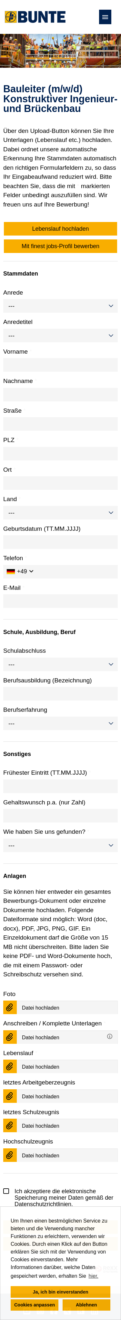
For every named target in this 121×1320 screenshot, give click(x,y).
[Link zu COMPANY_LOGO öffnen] (35, 17)
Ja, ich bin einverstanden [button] (60, 1292)
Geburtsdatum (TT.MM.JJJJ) (42, 528)
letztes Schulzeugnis (31, 1112)
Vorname (17, 351)
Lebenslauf (20, 1053)
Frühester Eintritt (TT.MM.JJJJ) (47, 772)
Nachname (20, 381)
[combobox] (60, 306)
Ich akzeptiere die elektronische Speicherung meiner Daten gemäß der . (58, 1197)
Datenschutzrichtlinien (43, 1204)
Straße (14, 410)
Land (12, 499)
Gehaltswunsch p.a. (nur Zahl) (44, 802)
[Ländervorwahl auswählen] (20, 572)
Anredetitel (18, 321)
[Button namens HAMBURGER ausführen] (105, 17)
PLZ (11, 440)
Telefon (15, 558)
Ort (9, 469)
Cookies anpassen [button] (34, 1304)
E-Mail (14, 587)
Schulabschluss (24, 650)
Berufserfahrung (25, 709)
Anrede (13, 292)
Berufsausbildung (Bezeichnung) (47, 680)
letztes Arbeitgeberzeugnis (39, 1082)
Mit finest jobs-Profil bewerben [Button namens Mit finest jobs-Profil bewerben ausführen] (60, 246)
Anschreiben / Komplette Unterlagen (54, 1023)
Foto (9, 994)
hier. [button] (93, 1276)
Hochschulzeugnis (28, 1141)
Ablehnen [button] (86, 1304)
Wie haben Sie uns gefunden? (46, 831)
